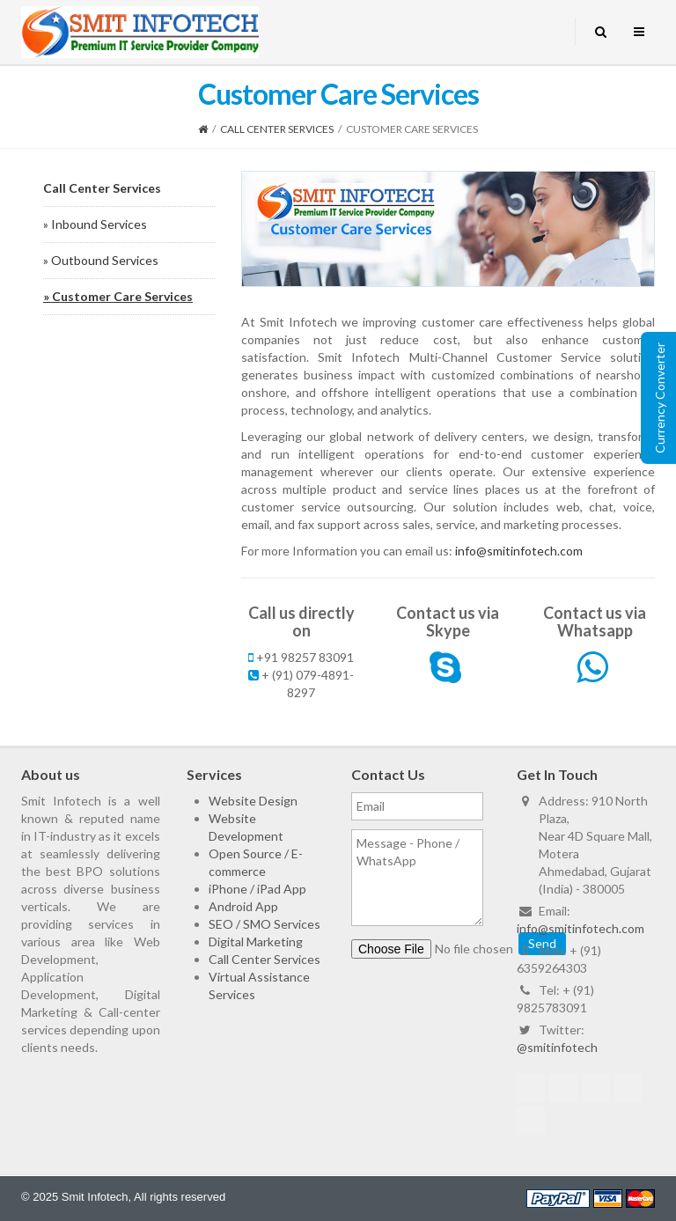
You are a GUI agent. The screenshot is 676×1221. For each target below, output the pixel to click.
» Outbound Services (100, 260)
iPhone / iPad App (257, 888)
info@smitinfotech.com (519, 550)
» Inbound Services (95, 224)
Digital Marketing (256, 941)
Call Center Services (277, 129)
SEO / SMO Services (264, 923)
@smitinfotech (557, 1047)
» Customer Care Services (118, 296)
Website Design (253, 800)
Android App (243, 906)
